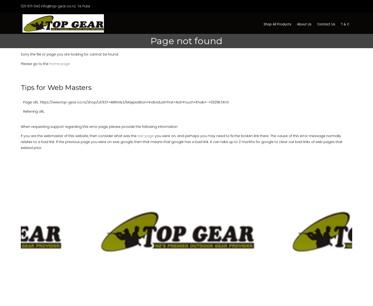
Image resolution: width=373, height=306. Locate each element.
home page (59, 63)
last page (146, 136)
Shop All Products (277, 24)
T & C (345, 24)
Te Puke (83, 6)
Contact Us (326, 24)
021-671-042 (30, 6)
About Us (304, 24)
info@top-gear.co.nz (58, 6)
